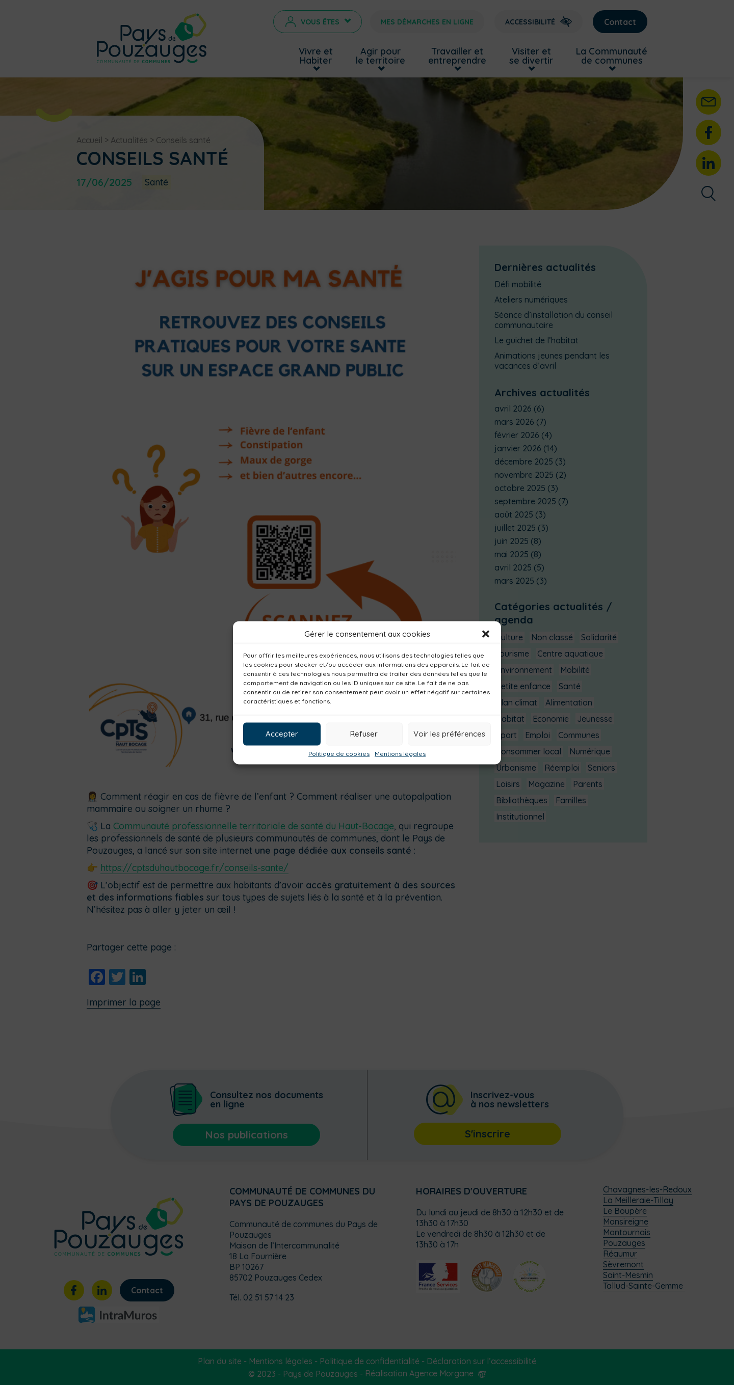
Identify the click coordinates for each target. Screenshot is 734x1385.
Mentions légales (400, 753)
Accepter (282, 734)
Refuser (364, 734)
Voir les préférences (449, 734)
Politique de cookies (339, 753)
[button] (486, 634)
